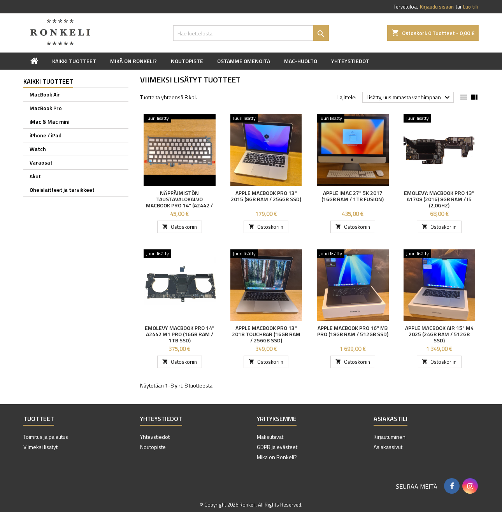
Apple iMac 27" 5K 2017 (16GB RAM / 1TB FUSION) (352, 196)
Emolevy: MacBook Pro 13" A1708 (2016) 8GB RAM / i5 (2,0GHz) (439, 199)
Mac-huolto (300, 61)
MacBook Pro (46, 108)
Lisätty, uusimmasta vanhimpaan (409, 97)
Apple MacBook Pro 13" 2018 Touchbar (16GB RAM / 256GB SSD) (266, 334)
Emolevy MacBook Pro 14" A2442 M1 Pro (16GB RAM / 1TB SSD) (179, 334)
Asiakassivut (388, 447)
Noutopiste (187, 61)
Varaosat (41, 162)
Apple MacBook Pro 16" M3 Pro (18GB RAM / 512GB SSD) (352, 331)
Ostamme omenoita (243, 61)
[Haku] (251, 33)
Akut (35, 176)
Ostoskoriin (179, 227)
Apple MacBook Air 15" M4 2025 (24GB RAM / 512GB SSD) (439, 334)
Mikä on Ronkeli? (133, 61)
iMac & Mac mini (49, 121)
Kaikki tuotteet (74, 61)
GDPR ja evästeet (277, 447)
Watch (38, 149)
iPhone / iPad (45, 135)
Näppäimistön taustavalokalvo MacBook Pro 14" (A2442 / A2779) (179, 202)
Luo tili (470, 7)
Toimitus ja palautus (45, 437)
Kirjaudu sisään (437, 7)
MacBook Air (45, 94)
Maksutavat (270, 437)
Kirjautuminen (389, 437)
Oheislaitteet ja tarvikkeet (62, 190)
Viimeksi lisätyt (40, 447)
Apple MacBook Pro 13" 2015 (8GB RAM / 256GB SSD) (266, 196)
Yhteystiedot (350, 61)
